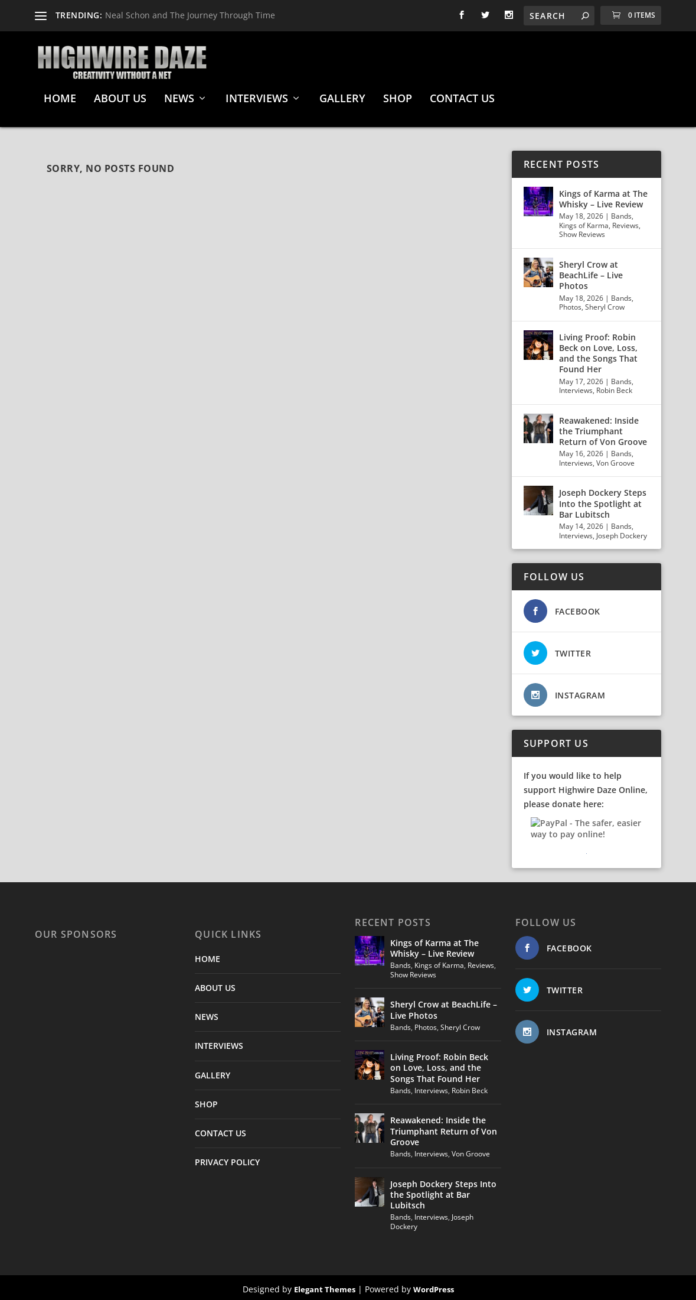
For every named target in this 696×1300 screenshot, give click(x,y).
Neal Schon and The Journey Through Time (190, 15)
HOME (60, 96)
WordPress (433, 1286)
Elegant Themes (324, 1286)
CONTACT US (462, 96)
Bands (621, 213)
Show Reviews (582, 232)
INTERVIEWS (257, 96)
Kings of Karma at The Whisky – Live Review (603, 196)
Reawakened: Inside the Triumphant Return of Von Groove (603, 428)
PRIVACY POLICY (227, 1159)
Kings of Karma (584, 222)
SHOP (397, 96)
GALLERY (342, 96)
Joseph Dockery (621, 533)
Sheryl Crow (605, 304)
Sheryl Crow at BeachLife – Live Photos (591, 272)
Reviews (625, 222)
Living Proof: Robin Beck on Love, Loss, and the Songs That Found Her (598, 350)
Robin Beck (614, 387)
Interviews (576, 387)
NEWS (179, 96)
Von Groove (615, 460)
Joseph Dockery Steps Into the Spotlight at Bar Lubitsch (602, 501)
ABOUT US (120, 96)
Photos (570, 304)
